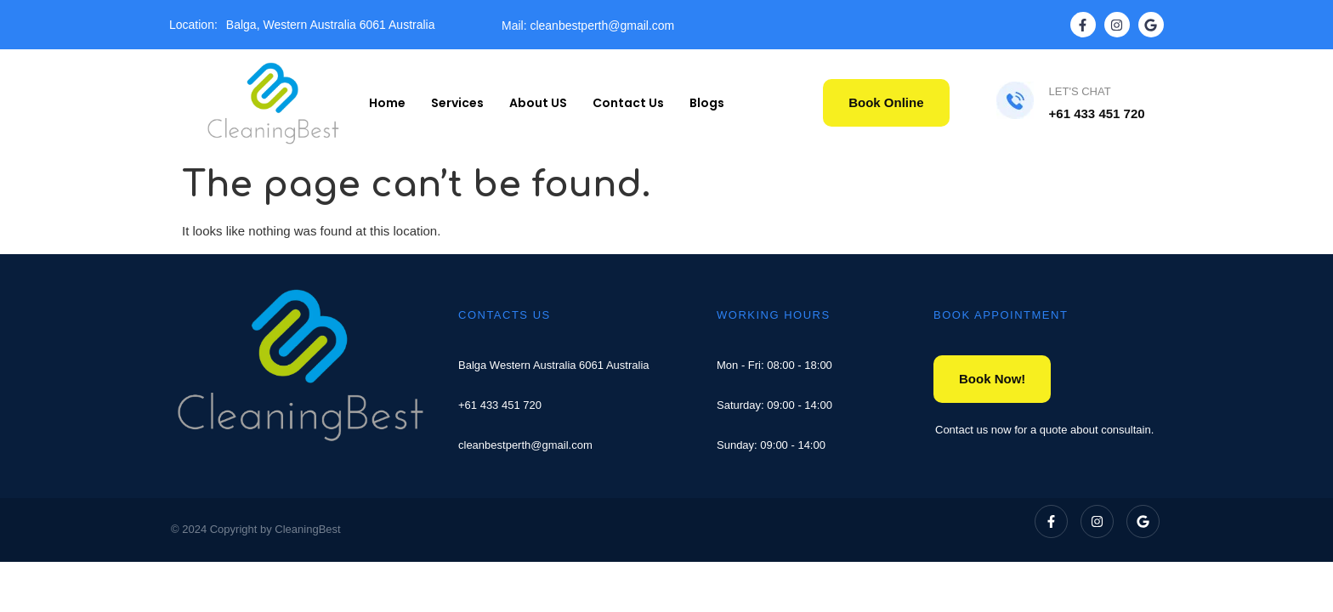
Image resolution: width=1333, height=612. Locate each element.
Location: (193, 24)
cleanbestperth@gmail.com (525, 445)
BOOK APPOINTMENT (1000, 315)
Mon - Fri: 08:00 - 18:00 (774, 365)
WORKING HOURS (774, 315)
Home (387, 102)
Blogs (706, 102)
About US (538, 102)
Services (457, 102)
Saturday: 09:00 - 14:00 (774, 405)
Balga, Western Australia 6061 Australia (330, 24)
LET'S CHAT (1080, 91)
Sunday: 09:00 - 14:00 (771, 445)
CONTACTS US (504, 315)
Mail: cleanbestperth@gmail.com (588, 25)
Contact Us (628, 102)
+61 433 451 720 (500, 405)
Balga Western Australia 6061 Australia (553, 365)
